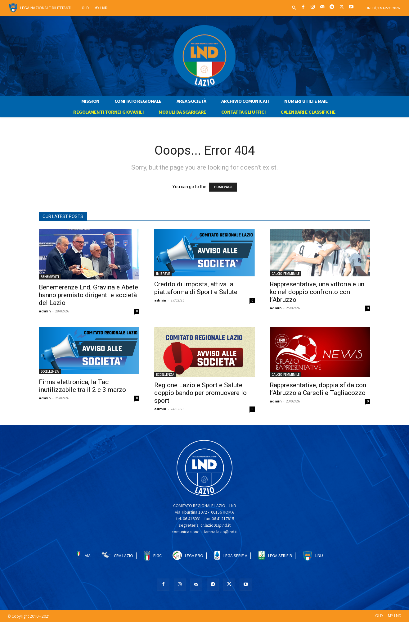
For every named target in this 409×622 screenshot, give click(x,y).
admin (45, 311)
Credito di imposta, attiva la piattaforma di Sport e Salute (195, 288)
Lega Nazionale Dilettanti (45, 8)
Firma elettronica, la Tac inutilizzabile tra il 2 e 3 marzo (82, 385)
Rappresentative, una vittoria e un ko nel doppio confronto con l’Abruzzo (317, 291)
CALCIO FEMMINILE (285, 273)
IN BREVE (163, 273)
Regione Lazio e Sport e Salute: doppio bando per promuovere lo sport (200, 392)
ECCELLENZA (50, 371)
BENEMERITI (50, 277)
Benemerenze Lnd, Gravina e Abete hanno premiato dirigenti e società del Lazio (88, 295)
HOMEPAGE (223, 187)
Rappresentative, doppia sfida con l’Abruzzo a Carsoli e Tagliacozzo (318, 389)
